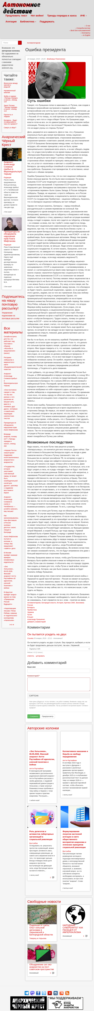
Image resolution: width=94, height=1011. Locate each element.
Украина (30, 612)
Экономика (80, 603)
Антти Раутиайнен (36, 768)
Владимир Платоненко (56, 59)
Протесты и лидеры (8, 115)
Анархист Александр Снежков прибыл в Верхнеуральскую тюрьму (13, 168)
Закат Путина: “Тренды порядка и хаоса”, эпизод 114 (10, 108)
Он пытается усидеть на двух (46, 634)
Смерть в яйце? (10, 128)
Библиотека (28, 21)
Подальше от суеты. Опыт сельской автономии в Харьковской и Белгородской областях (41, 930)
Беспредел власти (49, 603)
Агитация (11, 21)
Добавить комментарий (36, 622)
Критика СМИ (69, 603)
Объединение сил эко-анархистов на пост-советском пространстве (41, 967)
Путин (29, 615)
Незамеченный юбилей (9, 91)
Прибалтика (32, 610)
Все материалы (13, 330)
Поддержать (47, 21)
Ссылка (30, 638)
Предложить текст (16, 15)
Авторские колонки (43, 728)
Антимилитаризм (33, 43)
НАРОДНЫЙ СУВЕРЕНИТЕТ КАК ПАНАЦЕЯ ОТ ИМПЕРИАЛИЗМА (73, 929)
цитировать (40, 656)
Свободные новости (44, 902)
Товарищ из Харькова (37, 938)
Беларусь (31, 607)
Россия (30, 605)
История (60, 603)
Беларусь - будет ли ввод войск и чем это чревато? (10, 122)
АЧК (83, 15)
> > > (11, 625)
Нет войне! (37, 15)
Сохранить (33, 716)
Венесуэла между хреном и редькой (11, 85)
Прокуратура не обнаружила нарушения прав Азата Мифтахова (12, 236)
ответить (30, 656)
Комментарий (33, 676)
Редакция (7, 177)
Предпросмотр (47, 716)
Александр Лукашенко (36, 619)
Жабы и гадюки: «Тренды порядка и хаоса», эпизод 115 (11, 99)
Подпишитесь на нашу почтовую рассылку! (13, 302)
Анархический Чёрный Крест (13, 141)
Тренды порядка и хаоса (62, 15)
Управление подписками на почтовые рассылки (10, 316)
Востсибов (33, 843)
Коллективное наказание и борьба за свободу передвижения (75, 754)
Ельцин (30, 617)
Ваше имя (31, 667)
